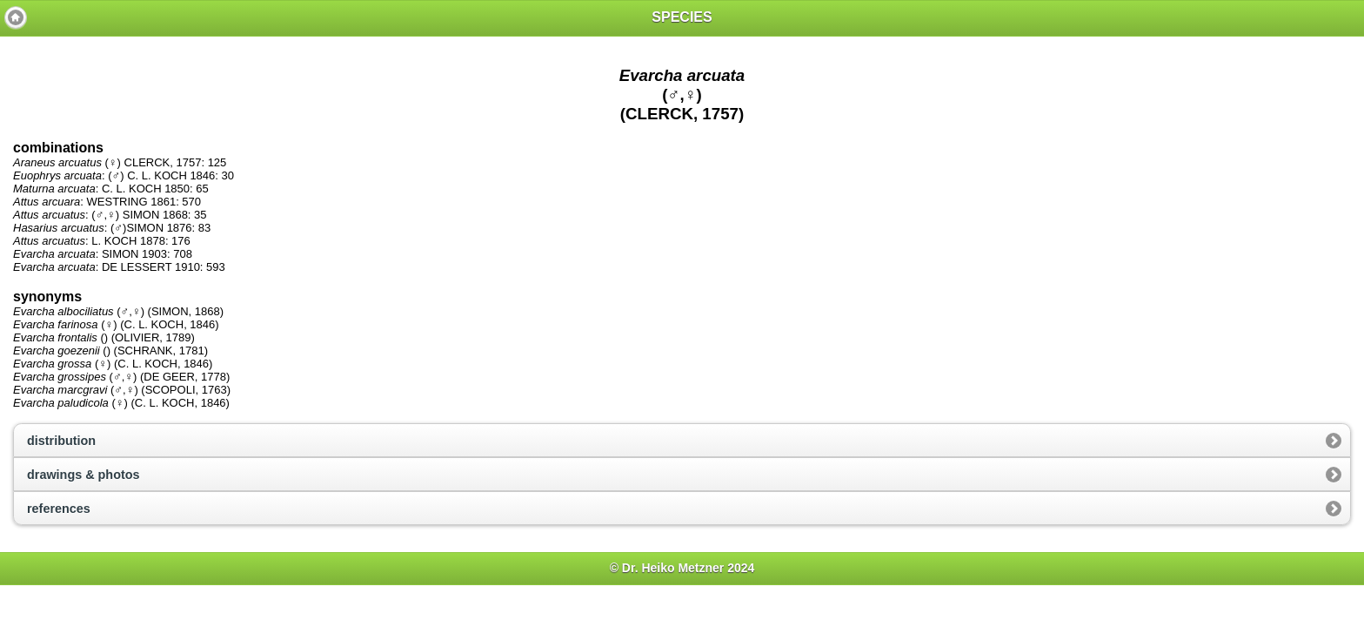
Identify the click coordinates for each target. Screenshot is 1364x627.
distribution (61, 441)
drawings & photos (83, 475)
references (58, 509)
